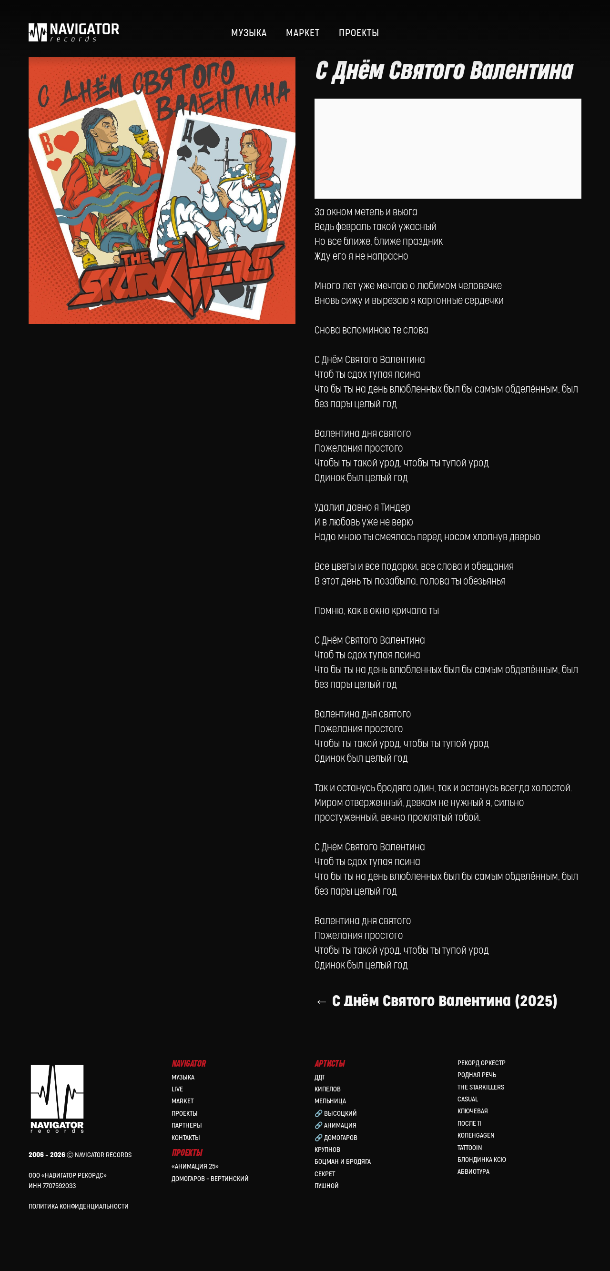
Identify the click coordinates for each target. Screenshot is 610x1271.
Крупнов (327, 1151)
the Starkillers (481, 1088)
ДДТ (320, 1078)
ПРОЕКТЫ (359, 33)
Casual (468, 1101)
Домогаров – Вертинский (210, 1180)
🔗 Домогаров (336, 1139)
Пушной (327, 1187)
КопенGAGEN (476, 1137)
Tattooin (470, 1149)
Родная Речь (477, 1076)
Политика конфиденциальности (79, 1208)
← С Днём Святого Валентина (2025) (436, 1016)
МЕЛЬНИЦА (330, 1103)
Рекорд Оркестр (482, 1065)
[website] (551, 33)
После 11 (469, 1125)
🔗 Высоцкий (336, 1115)
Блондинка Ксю (482, 1161)
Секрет (325, 1175)
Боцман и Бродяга (343, 1163)
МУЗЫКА (249, 33)
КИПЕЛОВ (328, 1091)
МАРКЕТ (303, 33)
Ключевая (473, 1113)
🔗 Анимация (335, 1127)
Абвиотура (473, 1173)
